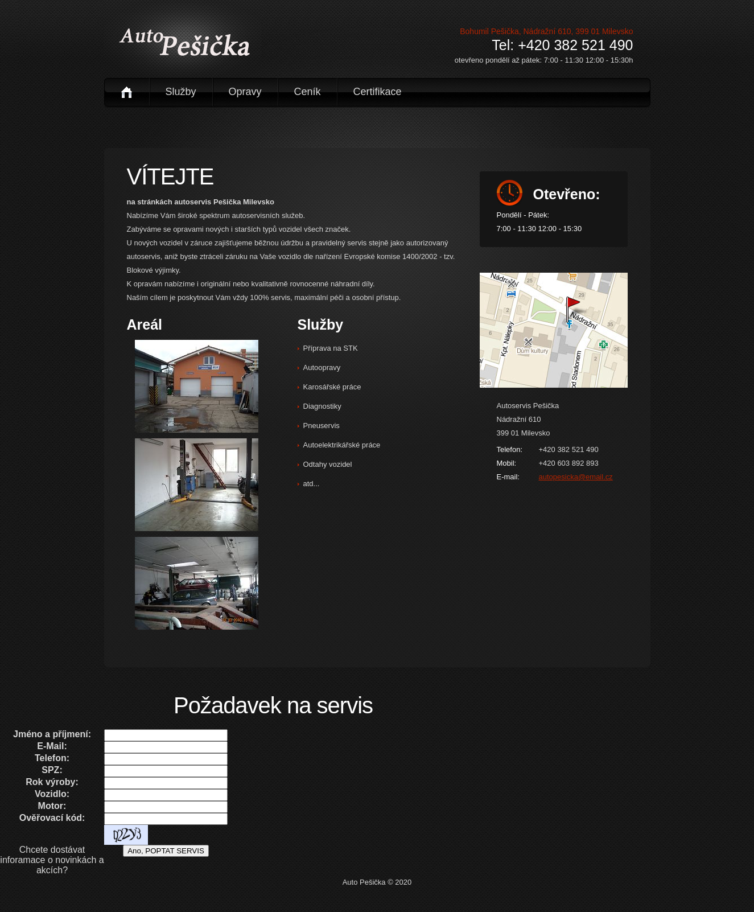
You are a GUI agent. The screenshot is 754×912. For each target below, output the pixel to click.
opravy (245, 91)
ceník (307, 91)
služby (181, 91)
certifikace (377, 91)
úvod (126, 92)
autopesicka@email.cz (576, 477)
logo (184, 41)
